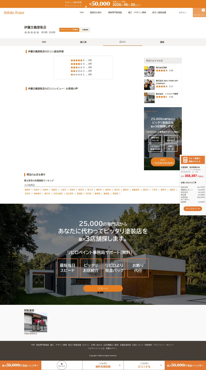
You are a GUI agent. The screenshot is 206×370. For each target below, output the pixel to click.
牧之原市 (69, 194)
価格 (162, 42)
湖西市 (172, 190)
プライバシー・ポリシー (163, 345)
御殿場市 (135, 190)
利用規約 (148, 345)
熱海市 (54, 190)
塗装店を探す (96, 12)
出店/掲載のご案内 (111, 345)
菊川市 (47, 194)
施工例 (83, 42)
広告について (137, 345)
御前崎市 (37, 194)
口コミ (123, 42)
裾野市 (163, 190)
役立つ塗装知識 (159, 12)
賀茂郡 (79, 194)
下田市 (154, 190)
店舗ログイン (111, 348)
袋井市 (145, 190)
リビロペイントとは (96, 348)
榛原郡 (106, 194)
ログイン (86, 345)
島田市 (81, 190)
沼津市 (45, 190)
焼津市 (108, 190)
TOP (82, 12)
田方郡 (88, 194)
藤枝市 (126, 190)
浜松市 (36, 190)
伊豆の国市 (58, 194)
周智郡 (115, 194)
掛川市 (117, 190)
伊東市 (72, 190)
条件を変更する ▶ (193, 209)
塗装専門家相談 (115, 12)
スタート (103, 288)
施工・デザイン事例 (137, 12)
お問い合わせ (96, 345)
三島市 (63, 190)
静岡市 (27, 190)
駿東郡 (97, 194)
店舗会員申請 (125, 345)
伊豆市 (27, 194)
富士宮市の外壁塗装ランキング (39, 180)
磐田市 (99, 190)
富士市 (90, 190)
